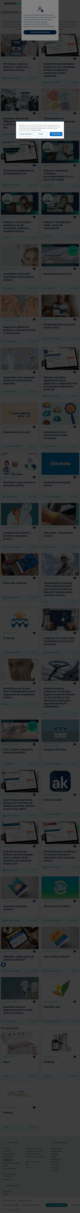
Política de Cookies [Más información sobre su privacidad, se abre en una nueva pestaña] (36, 130)
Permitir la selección (26, 134)
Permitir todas (56, 134)
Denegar (40, 134)
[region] (40, 129)
